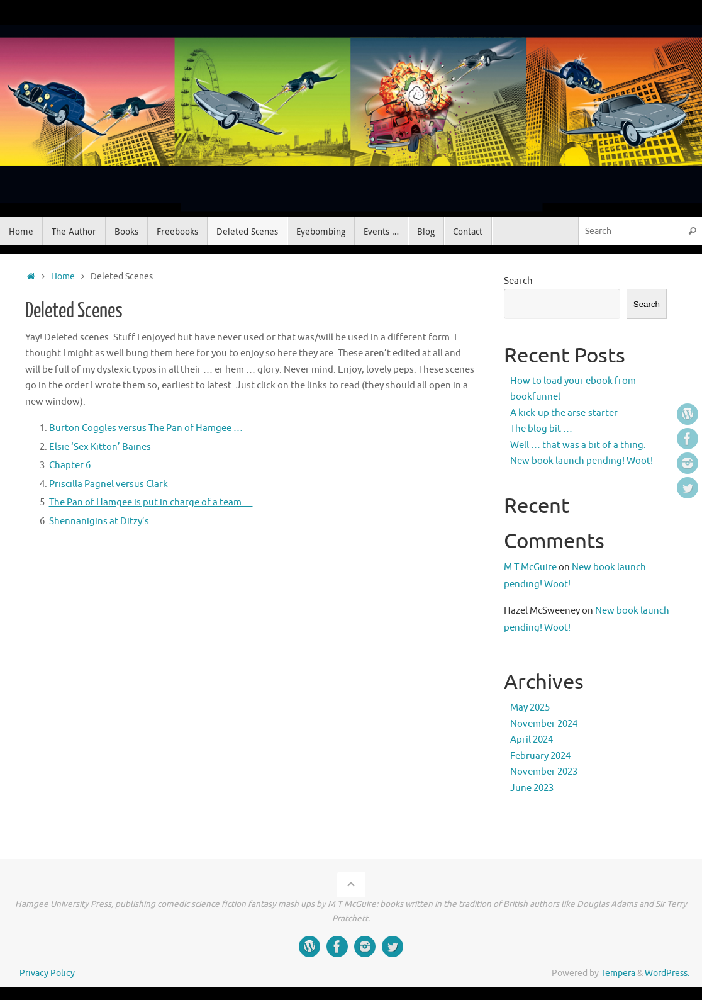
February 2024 (540, 756)
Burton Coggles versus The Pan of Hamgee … (146, 428)
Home (63, 276)
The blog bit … (541, 429)
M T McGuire (530, 567)
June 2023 (532, 788)
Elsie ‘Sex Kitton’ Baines (100, 447)
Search (518, 281)
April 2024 (531, 740)
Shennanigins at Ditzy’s (99, 521)
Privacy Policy (47, 973)
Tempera (618, 973)
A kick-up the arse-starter (564, 413)
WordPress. (667, 973)
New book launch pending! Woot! (581, 461)
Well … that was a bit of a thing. (578, 445)
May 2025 (530, 708)
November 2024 (543, 724)
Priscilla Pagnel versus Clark (108, 484)
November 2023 (543, 772)
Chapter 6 (70, 465)
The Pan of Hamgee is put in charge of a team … (151, 502)
